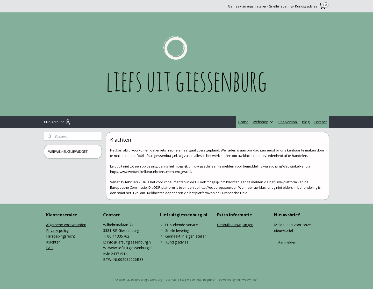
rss (182, 280)
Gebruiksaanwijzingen (235, 224)
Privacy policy (57, 230)
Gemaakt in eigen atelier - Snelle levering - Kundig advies (272, 6)
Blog (306, 121)
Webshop (263, 121)
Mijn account (57, 122)
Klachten (53, 242)
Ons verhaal (288, 121)
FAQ (49, 247)
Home (243, 121)
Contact (320, 121)
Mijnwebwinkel (246, 280)
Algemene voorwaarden (66, 224)
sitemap (171, 280)
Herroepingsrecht (60, 236)
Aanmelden (287, 242)
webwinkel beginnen (201, 280)
